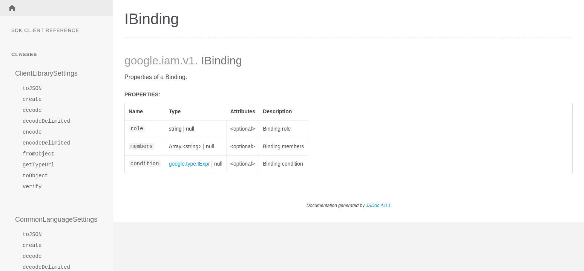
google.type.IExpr (189, 164)
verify (32, 186)
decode (32, 110)
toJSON (32, 88)
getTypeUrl (38, 165)
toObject (35, 176)
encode (32, 132)
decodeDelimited (46, 121)
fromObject (38, 154)
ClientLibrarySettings (46, 73)
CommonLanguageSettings (56, 219)
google (141, 60)
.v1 (187, 60)
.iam (169, 60)
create (32, 99)
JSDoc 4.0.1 (378, 205)
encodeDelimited (46, 143)
